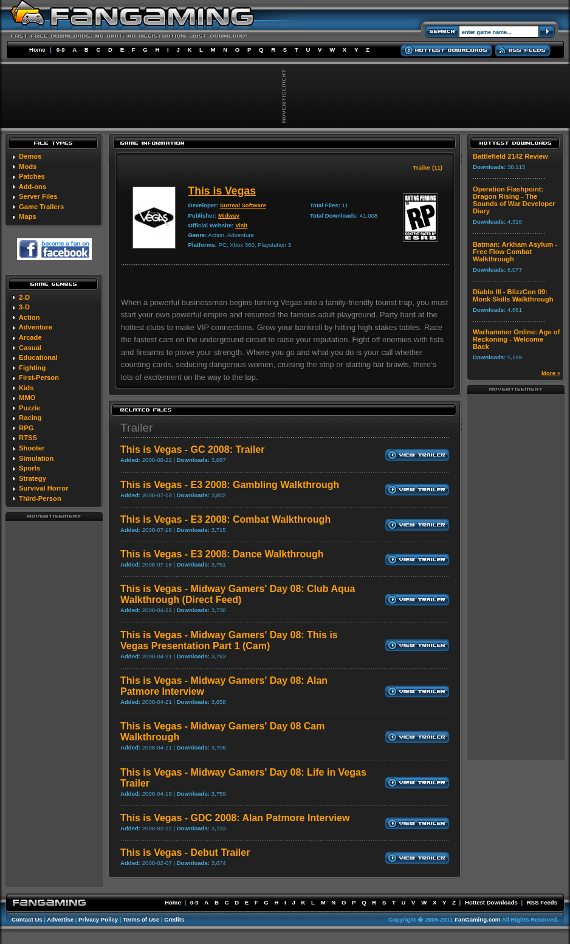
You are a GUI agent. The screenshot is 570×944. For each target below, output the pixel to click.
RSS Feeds (542, 902)
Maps (27, 216)
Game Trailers (41, 206)
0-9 (61, 49)
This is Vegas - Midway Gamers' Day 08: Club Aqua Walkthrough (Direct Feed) (237, 594)
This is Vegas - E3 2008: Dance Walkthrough (222, 554)
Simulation (36, 458)
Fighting (32, 367)
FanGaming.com (477, 919)
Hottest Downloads (491, 902)
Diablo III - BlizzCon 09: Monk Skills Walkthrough (513, 295)
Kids (26, 387)
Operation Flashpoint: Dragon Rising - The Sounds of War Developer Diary (514, 200)
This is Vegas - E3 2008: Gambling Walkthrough (229, 485)
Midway (228, 215)
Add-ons (32, 186)
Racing (30, 417)
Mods (27, 166)
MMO (27, 397)
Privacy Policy (98, 919)
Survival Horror (43, 488)
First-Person (39, 377)
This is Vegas (221, 191)
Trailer (136, 427)
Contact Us (27, 919)
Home (37, 49)
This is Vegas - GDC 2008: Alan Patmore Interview (234, 818)
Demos (30, 156)
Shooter (31, 448)
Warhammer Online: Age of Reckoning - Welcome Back (516, 339)
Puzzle (29, 408)
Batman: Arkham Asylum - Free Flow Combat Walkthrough (515, 252)
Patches (32, 176)
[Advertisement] (54, 703)
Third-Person (40, 498)
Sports (29, 468)
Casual (30, 347)
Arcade (30, 337)
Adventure (35, 327)
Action (29, 317)
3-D (24, 307)
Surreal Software (243, 205)
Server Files (38, 196)
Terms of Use (141, 919)
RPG (26, 428)
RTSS (28, 437)
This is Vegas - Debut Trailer (185, 852)
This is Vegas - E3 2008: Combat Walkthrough (225, 519)
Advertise (60, 919)
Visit (241, 225)
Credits (174, 919)
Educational (38, 357)
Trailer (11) (427, 167)
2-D (24, 297)
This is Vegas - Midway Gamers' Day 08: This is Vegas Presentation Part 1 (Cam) (229, 640)
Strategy (32, 478)
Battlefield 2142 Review (510, 156)
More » (550, 373)
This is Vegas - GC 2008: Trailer (192, 449)
